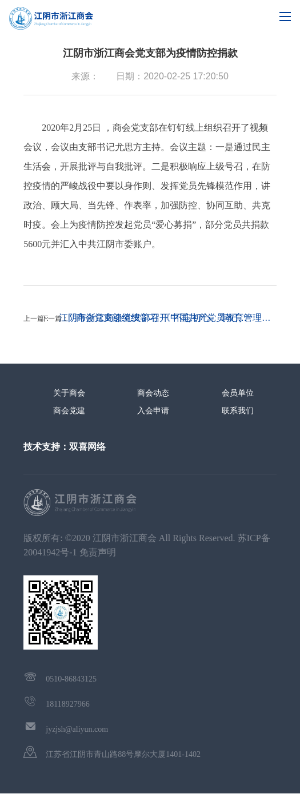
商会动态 (153, 392)
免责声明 (97, 552)
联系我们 (238, 410)
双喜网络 (87, 447)
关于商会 (69, 392)
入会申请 (153, 410)
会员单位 (238, 392)
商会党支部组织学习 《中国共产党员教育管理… (173, 318)
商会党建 (69, 410)
